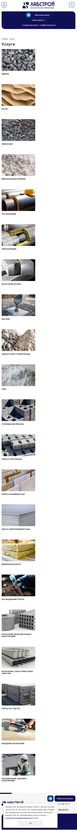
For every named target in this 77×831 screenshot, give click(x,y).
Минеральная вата (11, 565)
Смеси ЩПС (7, 144)
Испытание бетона (11, 284)
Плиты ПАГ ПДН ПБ (11, 710)
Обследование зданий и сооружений (14, 781)
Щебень (5, 74)
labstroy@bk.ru (38, 20)
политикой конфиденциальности (19, 818)
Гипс (4, 390)
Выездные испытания (13, 745)
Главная (5, 39)
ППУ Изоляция (9, 214)
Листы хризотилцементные (16, 530)
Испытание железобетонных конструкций (16, 636)
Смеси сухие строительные (16, 355)
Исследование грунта (13, 600)
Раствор (6, 320)
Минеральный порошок (14, 179)
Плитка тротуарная (12, 460)
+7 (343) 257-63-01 (30, 25)
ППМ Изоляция (9, 249)
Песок (5, 109)
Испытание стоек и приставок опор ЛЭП (17, 674)
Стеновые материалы (13, 425)
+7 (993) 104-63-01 (47, 25)
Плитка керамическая (13, 495)
